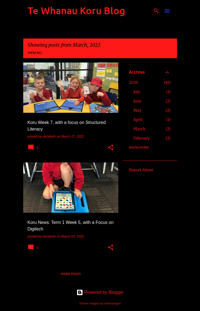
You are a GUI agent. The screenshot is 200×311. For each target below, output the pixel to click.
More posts (71, 273)
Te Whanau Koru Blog (76, 10)
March (139, 128)
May (137, 110)
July (136, 91)
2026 (133, 82)
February (141, 138)
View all (35, 52)
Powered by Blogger (100, 292)
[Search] (156, 10)
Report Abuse (141, 169)
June (137, 101)
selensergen (112, 303)
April (138, 119)
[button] (110, 148)
